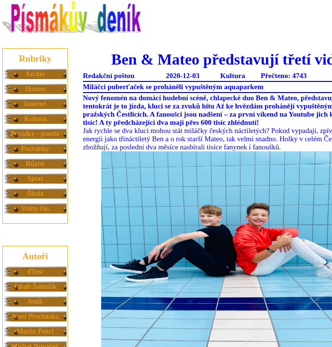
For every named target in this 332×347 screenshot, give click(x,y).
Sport (35, 178)
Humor (35, 89)
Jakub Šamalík (35, 286)
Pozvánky (35, 148)
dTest (35, 271)
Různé (35, 163)
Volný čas (35, 208)
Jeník (35, 301)
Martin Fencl (35, 331)
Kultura (35, 118)
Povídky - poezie (35, 133)
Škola (35, 193)
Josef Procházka (35, 316)
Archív (35, 74)
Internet (35, 103)
